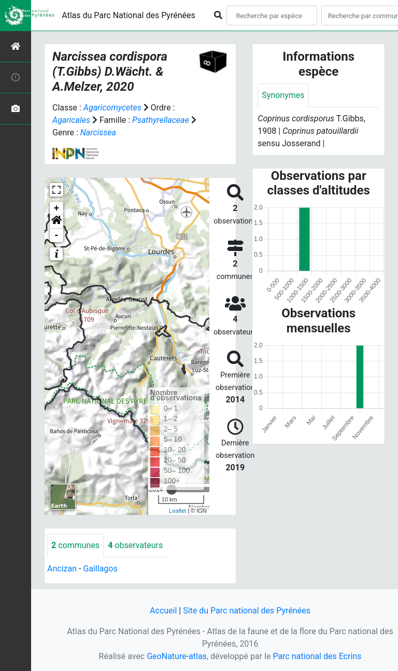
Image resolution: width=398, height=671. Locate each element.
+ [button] (57, 208)
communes (75, 545)
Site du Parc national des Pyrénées (246, 611)
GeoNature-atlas (177, 656)
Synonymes (283, 95)
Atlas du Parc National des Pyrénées (128, 15)
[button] (56, 222)
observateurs (135, 545)
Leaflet (177, 511)
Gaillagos (100, 569)
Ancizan (62, 569)
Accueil (163, 611)
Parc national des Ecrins (317, 656)
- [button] (57, 235)
